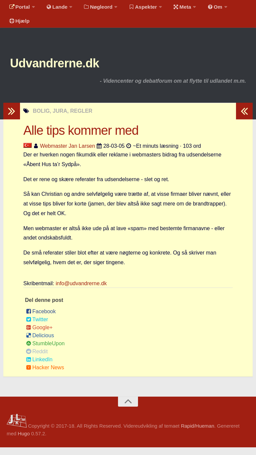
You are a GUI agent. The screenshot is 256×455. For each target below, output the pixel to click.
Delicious (40, 343)
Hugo (24, 441)
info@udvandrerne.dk (81, 291)
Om (206, 8)
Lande (54, 8)
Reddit (37, 359)
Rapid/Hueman (197, 433)
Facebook (41, 319)
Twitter (37, 327)
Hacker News (45, 375)
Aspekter (137, 8)
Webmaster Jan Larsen (67, 153)
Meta (175, 8)
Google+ (39, 335)
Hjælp (18, 25)
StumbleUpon (45, 351)
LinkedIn (39, 367)
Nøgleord (94, 8)
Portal (18, 8)
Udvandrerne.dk (62, 70)
